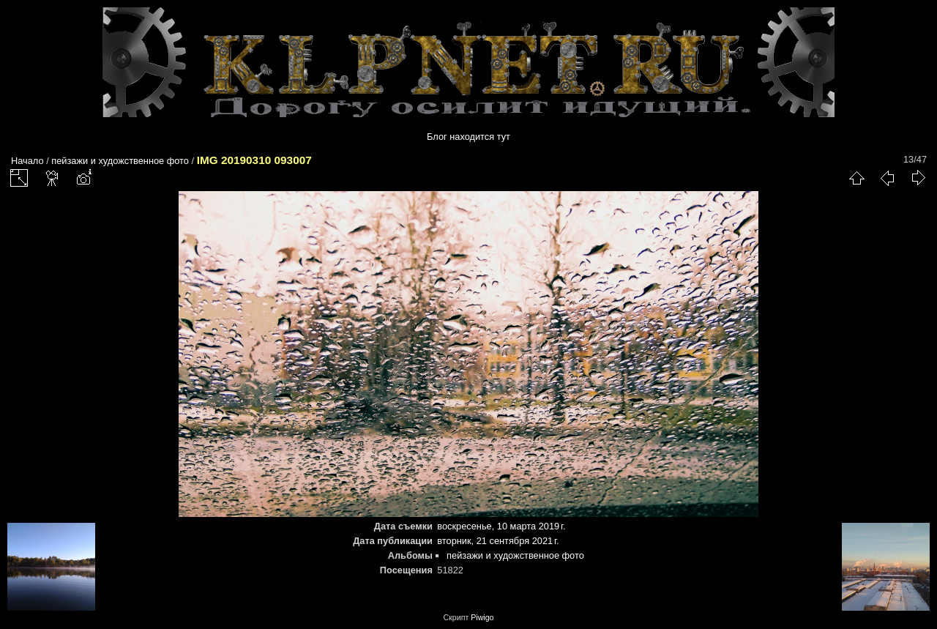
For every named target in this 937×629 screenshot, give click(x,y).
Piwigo (482, 617)
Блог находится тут (468, 136)
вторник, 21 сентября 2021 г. (498, 540)
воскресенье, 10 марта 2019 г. (501, 526)
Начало (27, 160)
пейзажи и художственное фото (120, 160)
